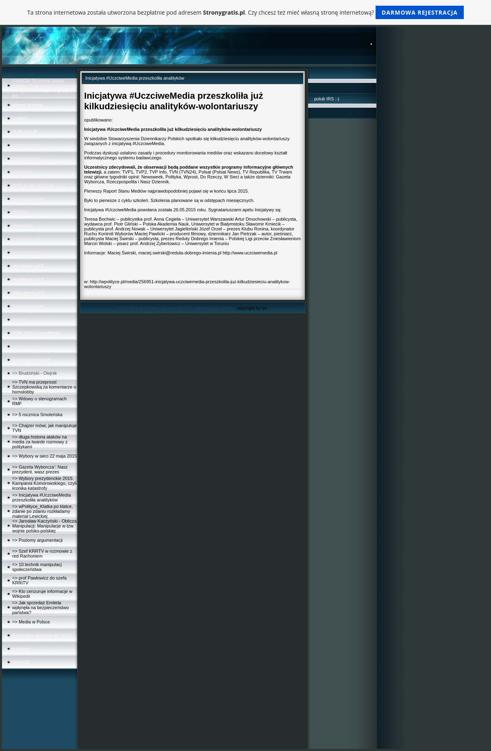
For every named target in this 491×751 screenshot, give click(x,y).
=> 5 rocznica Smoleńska (37, 414)
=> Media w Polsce (31, 621)
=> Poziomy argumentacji (37, 540)
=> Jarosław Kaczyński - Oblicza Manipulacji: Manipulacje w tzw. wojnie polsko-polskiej (44, 526)
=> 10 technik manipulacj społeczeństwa (37, 567)
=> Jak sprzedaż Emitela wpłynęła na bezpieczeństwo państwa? (40, 607)
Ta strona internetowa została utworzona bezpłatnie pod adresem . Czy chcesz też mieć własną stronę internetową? (245, 12)
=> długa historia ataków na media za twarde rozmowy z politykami (39, 441)
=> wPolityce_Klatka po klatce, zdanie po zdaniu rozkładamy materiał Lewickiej (42, 511)
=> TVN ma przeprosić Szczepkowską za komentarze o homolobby (44, 387)
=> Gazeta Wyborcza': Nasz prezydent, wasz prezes (40, 469)
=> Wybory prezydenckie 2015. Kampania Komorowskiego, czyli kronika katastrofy (44, 483)
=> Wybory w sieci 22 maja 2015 (44, 456)
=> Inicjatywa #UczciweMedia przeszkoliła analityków (41, 497)
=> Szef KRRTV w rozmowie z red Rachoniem (42, 553)
